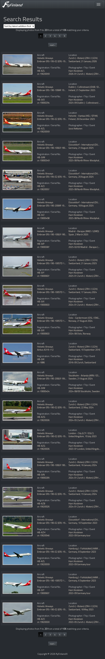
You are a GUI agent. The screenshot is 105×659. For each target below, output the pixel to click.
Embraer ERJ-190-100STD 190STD (54, 263)
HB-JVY (40, 272)
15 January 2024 (89, 494)
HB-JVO (41, 99)
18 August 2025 (85, 205)
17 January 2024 (89, 292)
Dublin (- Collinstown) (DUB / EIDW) (86, 87)
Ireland (72, 90)
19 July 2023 (90, 436)
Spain (71, 234)
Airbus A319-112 (45, 349)
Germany (73, 148)
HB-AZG (41, 417)
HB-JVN (41, 474)
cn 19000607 (43, 276)
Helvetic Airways (45, 58)
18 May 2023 (87, 609)
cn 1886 (41, 362)
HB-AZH (41, 532)
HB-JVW (41, 388)
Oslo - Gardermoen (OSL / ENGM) (85, 317)
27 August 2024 (84, 321)
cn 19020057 (43, 189)
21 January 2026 (89, 61)
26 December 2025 (86, 119)
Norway (72, 321)
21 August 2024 (85, 378)
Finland (72, 119)
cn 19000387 (43, 247)
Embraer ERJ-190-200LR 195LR (52, 378)
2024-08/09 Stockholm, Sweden (84, 391)
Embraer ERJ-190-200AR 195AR (52, 205)
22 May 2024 (87, 407)
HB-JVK (40, 359)
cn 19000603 (43, 304)
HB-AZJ (40, 186)
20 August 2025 (85, 176)
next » (52, 45)
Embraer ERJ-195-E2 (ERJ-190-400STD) (56, 61)
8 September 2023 (87, 551)
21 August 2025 (85, 148)
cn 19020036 (43, 420)
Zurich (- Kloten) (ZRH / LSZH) (83, 58)
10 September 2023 (87, 523)
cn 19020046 (43, 535)
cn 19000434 (43, 391)
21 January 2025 (89, 263)
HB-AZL (41, 70)
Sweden (72, 378)
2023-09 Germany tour (80, 535)
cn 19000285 (43, 477)
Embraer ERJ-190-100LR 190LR (52, 148)
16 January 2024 (89, 465)
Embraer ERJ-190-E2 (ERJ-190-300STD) (56, 407)
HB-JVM (41, 157)
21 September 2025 (85, 90)
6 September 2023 (87, 580)
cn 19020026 (43, 506)
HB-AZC (41, 619)
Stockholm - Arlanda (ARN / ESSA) (85, 375)
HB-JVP (40, 243)
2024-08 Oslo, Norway (80, 333)
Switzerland (74, 61)
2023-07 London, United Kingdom (85, 449)
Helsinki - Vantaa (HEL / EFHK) (83, 115)
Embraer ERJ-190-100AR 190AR (52, 90)
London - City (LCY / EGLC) (81, 433)
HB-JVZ (40, 215)
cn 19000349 (43, 160)
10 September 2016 (90, 349)
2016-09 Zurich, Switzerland (82, 362)
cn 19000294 (43, 102)
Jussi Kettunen (75, 128)
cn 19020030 (43, 622)
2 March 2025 (81, 234)
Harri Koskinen (76, 70)
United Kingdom (76, 436)
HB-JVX (40, 301)
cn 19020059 (43, 74)
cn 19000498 (43, 218)
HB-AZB (41, 503)
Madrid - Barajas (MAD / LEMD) (84, 231)
